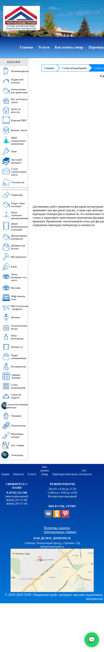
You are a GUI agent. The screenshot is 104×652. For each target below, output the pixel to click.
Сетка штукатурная (74, 68)
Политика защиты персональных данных (60, 530)
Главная (49, 68)
